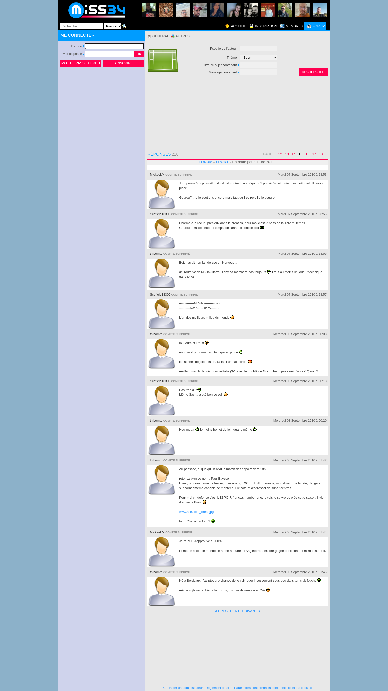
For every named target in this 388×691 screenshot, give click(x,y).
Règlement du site (219, 688)
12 (280, 154)
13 (287, 154)
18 (321, 154)
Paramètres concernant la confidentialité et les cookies (273, 688)
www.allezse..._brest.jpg (196, 512)
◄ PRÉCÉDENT (227, 611)
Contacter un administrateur (183, 688)
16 (307, 154)
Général (160, 36)
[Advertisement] (102, 104)
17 (314, 154)
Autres (182, 36)
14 (294, 154)
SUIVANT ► (251, 611)
